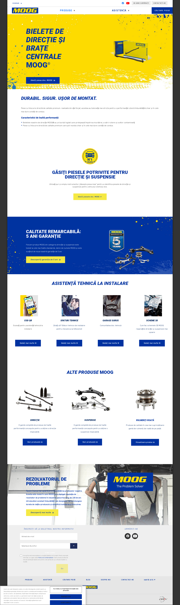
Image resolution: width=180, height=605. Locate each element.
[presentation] (37, 568)
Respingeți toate (66, 596)
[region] (43, 595)
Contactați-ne (159, 3)
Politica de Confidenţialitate (45, 558)
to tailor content (50, 553)
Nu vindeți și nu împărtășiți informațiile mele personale (65, 589)
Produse (65, 10)
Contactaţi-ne (127, 580)
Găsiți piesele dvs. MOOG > (90, 197)
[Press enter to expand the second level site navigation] (73, 10)
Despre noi (106, 580)
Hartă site (150, 580)
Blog (88, 580)
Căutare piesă (160, 10)
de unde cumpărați (141, 3)
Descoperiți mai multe (41, 513)
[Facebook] (123, 3)
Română (16, 3)
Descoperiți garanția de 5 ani (44, 260)
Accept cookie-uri (66, 602)
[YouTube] (127, 3)
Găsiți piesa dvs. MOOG (42, 80)
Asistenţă (116, 10)
